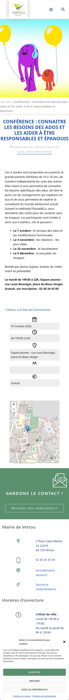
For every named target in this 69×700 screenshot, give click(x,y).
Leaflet (39, 462)
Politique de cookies (22, 696)
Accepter (34, 672)
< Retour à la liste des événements (27, 310)
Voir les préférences (34, 689)
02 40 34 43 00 (45, 560)
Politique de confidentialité (44, 696)
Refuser (35, 680)
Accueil (5, 102)
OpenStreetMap (48, 462)
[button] (64, 641)
